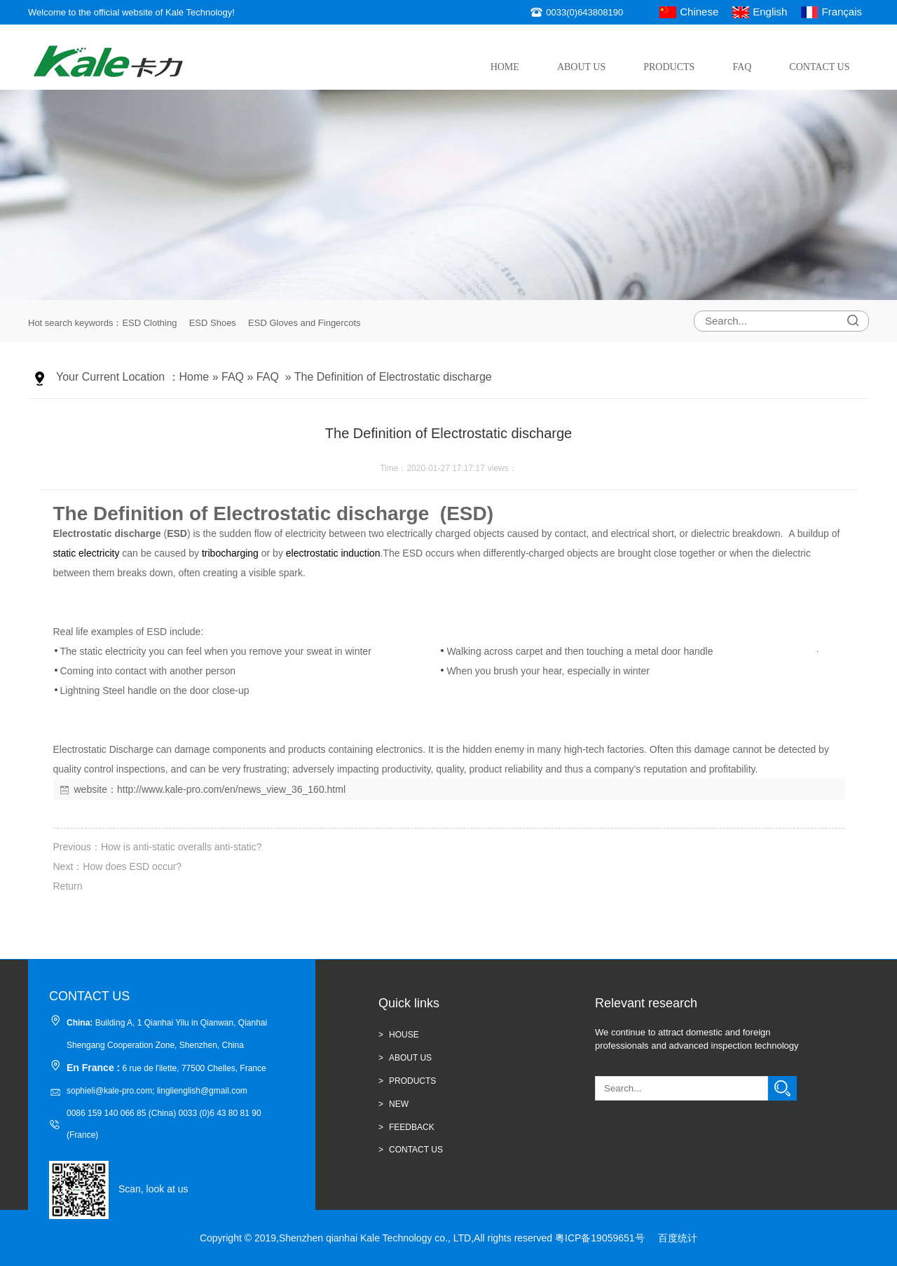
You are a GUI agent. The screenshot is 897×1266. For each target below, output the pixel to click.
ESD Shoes (212, 323)
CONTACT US (416, 1150)
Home (505, 67)
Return (68, 886)
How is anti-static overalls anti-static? (181, 846)
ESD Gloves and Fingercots (304, 323)
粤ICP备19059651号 (600, 1238)
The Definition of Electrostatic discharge (393, 377)
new (399, 1104)
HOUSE (404, 1035)
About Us (581, 67)
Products (668, 67)
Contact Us (819, 67)
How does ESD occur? (132, 866)
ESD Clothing (149, 323)
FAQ (741, 67)
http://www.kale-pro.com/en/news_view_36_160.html (231, 789)
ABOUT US (410, 1058)
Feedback (411, 1127)
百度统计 (677, 1238)
